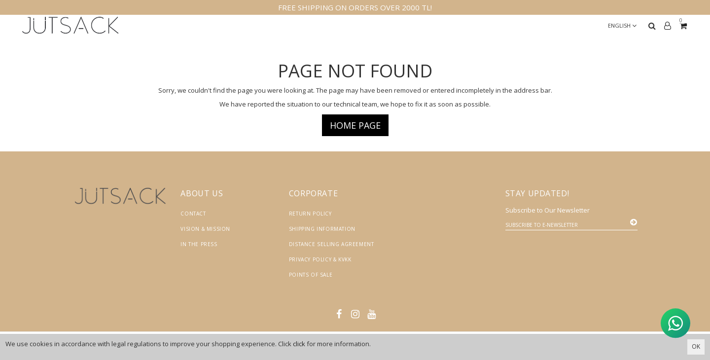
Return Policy (310, 213)
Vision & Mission (205, 228)
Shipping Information (322, 228)
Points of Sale (310, 274)
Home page (355, 125)
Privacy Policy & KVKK (320, 259)
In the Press (198, 244)
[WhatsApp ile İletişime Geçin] (675, 322)
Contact (193, 213)
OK (696, 346)
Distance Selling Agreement (331, 244)
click (299, 343)
